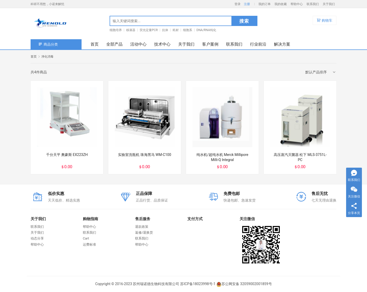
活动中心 (138, 44)
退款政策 (141, 227)
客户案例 (210, 44)
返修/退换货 (144, 232)
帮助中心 (297, 4)
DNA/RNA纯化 (206, 30)
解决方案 (282, 44)
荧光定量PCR (149, 30)
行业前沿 (258, 44)
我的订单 (264, 4)
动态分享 (37, 238)
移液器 (130, 30)
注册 (247, 4)
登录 (237, 4)
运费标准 (89, 244)
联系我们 (313, 4)
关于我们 (329, 4)
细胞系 (187, 30)
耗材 (176, 30)
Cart (86, 238)
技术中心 (162, 44)
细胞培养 (116, 30)
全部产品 (114, 44)
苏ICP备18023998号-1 (197, 284)
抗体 (165, 30)
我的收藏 (280, 4)
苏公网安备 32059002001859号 (244, 284)
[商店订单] (320, 72)
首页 (94, 44)
